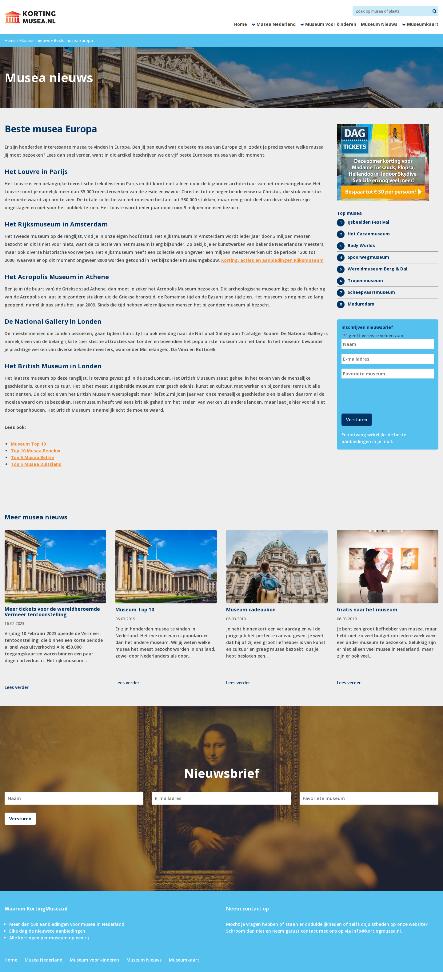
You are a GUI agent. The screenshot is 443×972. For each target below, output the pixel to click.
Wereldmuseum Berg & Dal (377, 269)
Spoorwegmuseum (368, 257)
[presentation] (388, 395)
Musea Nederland (276, 24)
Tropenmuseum (365, 280)
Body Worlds (361, 245)
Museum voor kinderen (330, 24)
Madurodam (361, 304)
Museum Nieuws (379, 24)
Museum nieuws (34, 40)
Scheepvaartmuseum (371, 292)
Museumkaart (422, 24)
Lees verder (17, 687)
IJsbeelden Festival (368, 222)
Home (240, 24)
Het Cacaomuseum (369, 234)
